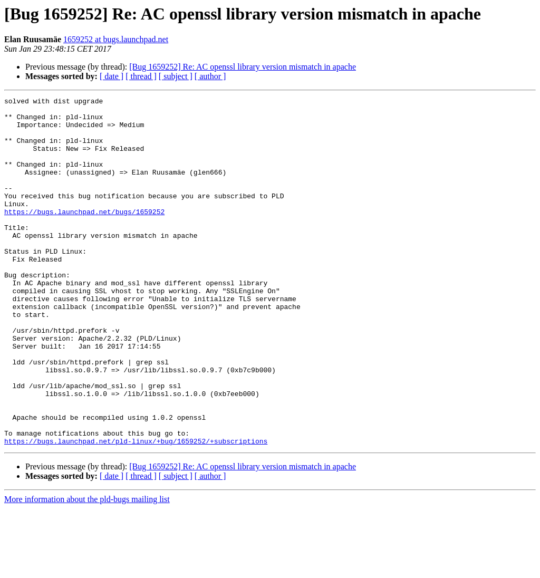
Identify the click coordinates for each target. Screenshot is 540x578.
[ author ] (210, 76)
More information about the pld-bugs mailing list (87, 568)
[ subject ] (175, 76)
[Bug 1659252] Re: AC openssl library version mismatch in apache (242, 66)
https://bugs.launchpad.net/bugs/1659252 (84, 235)
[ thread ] (141, 76)
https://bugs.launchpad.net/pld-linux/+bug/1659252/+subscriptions (135, 510)
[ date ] (111, 76)
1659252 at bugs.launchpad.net (115, 39)
